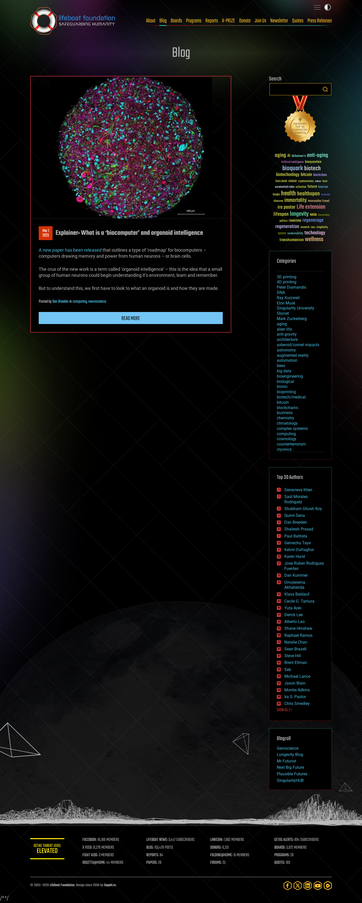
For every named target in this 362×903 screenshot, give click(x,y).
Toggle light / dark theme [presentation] (327, 7)
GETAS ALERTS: (284, 840)
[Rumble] (328, 885)
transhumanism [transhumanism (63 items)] (292, 240)
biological (285, 381)
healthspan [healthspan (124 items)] (308, 194)
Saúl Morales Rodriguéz (296, 499)
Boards (176, 21)
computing (80, 301)
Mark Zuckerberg (292, 318)
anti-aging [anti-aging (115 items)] (317, 155)
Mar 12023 (45, 233)
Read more (130, 318)
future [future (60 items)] (312, 186)
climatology (287, 423)
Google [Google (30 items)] (276, 194)
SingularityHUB (290, 780)
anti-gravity (287, 334)
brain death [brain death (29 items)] (281, 181)
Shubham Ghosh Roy (303, 508)
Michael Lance (297, 676)
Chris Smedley (297, 703)
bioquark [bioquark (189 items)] (292, 168)
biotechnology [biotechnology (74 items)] (287, 174)
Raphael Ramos (298, 635)
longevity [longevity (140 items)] (299, 214)
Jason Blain (294, 683)
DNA (281, 292)
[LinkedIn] (308, 885)
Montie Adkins (297, 690)
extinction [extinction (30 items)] (301, 187)
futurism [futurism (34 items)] (323, 187)
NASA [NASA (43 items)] (313, 215)
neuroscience (97, 301)
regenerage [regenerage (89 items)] (313, 220)
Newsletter (279, 21)
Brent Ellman (295, 662)
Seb (287, 669)
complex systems (292, 428)
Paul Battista (295, 536)
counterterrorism (291, 444)
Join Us (260, 21)
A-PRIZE (228, 21)
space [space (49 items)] (282, 233)
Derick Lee (293, 614)
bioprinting (286, 391)
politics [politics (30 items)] (284, 221)
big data (284, 371)
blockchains (287, 407)
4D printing (286, 282)
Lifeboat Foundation (62, 885)
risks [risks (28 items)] (313, 227)
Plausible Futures (292, 774)
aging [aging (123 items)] (280, 155)
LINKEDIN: (217, 840)
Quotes (297, 21)
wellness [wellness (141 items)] (314, 239)
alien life (284, 329)
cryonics (284, 449)
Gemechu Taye (297, 542)
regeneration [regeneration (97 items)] (287, 227)
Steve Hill (292, 655)
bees (281, 365)
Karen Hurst (294, 556)
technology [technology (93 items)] (314, 233)
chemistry (285, 418)
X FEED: (88, 847)
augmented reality (293, 355)
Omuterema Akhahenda (294, 585)
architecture (287, 339)
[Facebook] (288, 885)
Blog (163, 21)
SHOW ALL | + (284, 710)
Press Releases (319, 21)
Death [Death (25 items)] (324, 181)
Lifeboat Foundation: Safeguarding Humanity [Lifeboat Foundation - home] (73, 21)
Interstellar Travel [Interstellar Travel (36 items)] (318, 201)
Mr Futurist (286, 761)
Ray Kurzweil (288, 297)
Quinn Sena (294, 515)
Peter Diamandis (291, 287)
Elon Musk (286, 303)
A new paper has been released (70, 250)
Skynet (283, 313)
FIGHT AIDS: (91, 855)
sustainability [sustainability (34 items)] (295, 234)
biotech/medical (291, 397)
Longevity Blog (290, 754)
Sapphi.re (110, 885)
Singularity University (295, 308)
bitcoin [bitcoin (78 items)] (306, 174)
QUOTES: (280, 863)
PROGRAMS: (282, 855)
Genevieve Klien (298, 489)
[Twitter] (298, 885)
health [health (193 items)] (288, 193)
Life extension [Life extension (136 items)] (311, 207)
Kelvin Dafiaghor (299, 549)
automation (287, 360)
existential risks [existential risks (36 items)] (284, 187)
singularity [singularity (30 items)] (322, 227)
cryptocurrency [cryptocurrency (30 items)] (306, 181)
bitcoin (283, 402)
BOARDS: (280, 847)
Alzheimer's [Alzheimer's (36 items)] (299, 156)
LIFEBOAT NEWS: (157, 840)
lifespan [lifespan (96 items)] (281, 214)
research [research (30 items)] (304, 227)
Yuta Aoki (292, 608)
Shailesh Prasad (298, 529)
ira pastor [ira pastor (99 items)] (286, 207)
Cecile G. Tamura (299, 601)
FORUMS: (216, 863)
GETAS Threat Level (47, 849)
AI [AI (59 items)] (288, 156)
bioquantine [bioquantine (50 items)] (313, 162)
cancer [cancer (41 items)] (292, 181)
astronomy (286, 350)
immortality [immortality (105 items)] (295, 200)
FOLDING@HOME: (222, 855)
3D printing (286, 277)
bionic (282, 386)
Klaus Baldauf (296, 594)
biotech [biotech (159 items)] (312, 168)
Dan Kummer (296, 575)
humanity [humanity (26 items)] (325, 194)
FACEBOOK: (90, 840)
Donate (245, 21)
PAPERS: (152, 863)
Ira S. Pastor (295, 696)
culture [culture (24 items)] (318, 181)
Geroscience (287, 748)
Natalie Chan (295, 642)
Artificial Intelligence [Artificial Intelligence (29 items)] (292, 162)
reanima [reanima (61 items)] (295, 220)
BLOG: (150, 847)
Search (325, 89)
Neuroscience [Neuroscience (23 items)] (324, 215)
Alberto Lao (294, 621)
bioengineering (290, 376)
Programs (193, 21)
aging (282, 324)
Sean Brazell (295, 649)
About (150, 21)
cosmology (286, 438)
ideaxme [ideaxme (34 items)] (278, 201)
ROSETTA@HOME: (95, 863)
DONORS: (216, 847)
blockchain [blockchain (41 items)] (320, 175)
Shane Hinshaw (298, 628)
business (285, 412)
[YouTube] (318, 885)
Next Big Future (290, 767)
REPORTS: (153, 855)
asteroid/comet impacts (298, 344)
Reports (211, 21)
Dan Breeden (60, 301)
